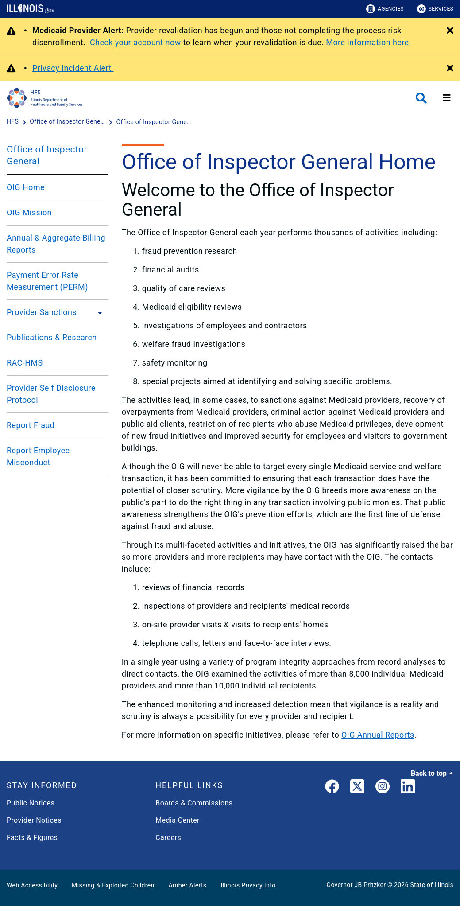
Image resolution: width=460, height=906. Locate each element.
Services (435, 8)
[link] (332, 788)
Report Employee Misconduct (38, 456)
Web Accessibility (32, 885)
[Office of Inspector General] (68, 121)
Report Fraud (30, 425)
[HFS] (13, 121)
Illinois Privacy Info (247, 885)
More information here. (368, 42)
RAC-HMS (25, 362)
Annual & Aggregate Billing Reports (56, 243)
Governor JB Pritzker (356, 884)
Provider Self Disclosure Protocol (51, 393)
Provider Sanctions (42, 312)
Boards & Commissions (193, 803)
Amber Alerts (188, 885)
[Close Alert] (450, 31)
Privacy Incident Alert (73, 68)
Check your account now (135, 42)
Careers (168, 837)
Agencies (385, 8)
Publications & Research (52, 337)
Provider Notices (34, 820)
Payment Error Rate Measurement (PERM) (47, 281)
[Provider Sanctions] (97, 312)
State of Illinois (431, 884)
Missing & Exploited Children (113, 885)
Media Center (177, 820)
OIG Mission (29, 212)
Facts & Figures (32, 837)
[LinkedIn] (408, 788)
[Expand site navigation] (446, 98)
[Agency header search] (421, 98)
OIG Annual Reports (377, 734)
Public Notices (30, 803)
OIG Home (26, 187)
